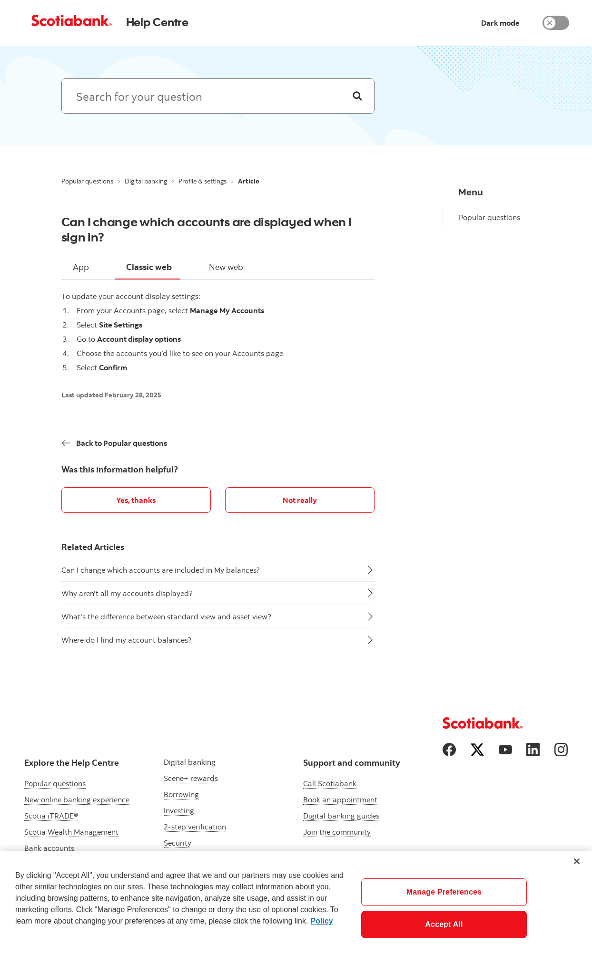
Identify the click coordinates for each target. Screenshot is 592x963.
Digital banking (146, 181)
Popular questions (87, 181)
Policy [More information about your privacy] (321, 921)
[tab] (80, 267)
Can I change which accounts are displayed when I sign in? (206, 229)
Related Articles (92, 546)
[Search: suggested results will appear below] (218, 96)
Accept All (444, 924)
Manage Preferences (444, 892)
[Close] (576, 861)
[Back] (114, 443)
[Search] (357, 96)
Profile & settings (202, 181)
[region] (296, 907)
